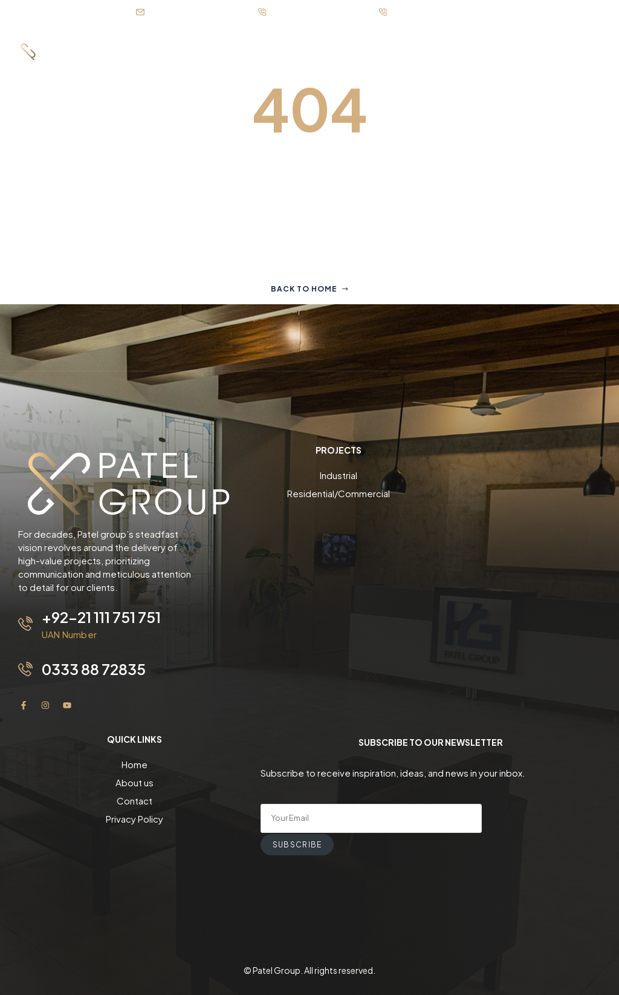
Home (134, 764)
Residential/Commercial (338, 493)
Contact (134, 800)
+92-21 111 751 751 (101, 617)
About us (134, 782)
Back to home (310, 288)
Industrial (338, 475)
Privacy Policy (134, 818)
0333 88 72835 (94, 669)
